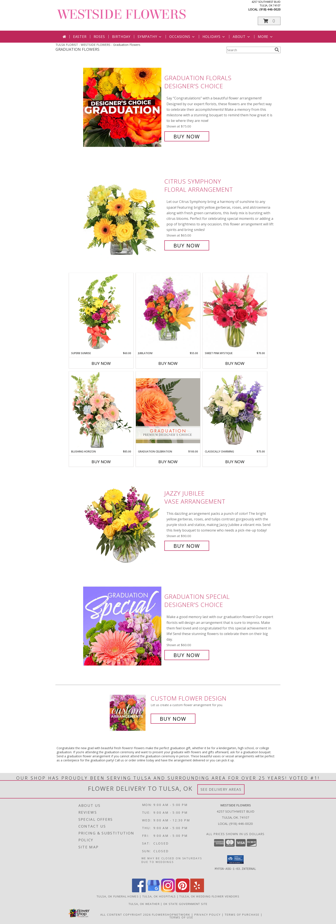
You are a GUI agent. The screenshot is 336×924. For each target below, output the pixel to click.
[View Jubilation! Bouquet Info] (168, 312)
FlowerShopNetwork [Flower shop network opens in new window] (171, 915)
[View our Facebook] (139, 891)
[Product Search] (250, 50)
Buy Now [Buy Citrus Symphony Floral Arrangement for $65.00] (187, 245)
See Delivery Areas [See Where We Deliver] (221, 789)
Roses (99, 36)
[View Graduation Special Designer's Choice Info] (122, 626)
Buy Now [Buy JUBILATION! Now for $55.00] (168, 363)
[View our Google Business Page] (153, 891)
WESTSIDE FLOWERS (122, 14)
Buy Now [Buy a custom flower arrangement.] (173, 718)
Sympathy (150, 36)
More (265, 36)
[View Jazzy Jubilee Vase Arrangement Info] (122, 520)
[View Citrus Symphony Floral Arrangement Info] (122, 213)
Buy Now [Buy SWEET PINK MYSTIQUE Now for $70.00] (234, 363)
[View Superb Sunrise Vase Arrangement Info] (101, 312)
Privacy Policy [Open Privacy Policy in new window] (207, 915)
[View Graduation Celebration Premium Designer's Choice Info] (168, 410)
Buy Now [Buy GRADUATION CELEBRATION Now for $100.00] (168, 461)
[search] (276, 49)
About (242, 36)
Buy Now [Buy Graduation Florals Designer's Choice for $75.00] (187, 136)
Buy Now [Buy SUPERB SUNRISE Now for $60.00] (101, 363)
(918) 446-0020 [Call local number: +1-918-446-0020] (269, 9)
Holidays (214, 36)
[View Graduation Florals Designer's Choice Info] (122, 107)
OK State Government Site (185, 904)
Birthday (121, 36)
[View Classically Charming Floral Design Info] (235, 410)
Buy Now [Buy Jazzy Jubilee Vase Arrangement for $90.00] (187, 545)
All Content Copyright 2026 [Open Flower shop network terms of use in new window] (125, 915)
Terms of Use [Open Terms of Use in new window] (181, 917)
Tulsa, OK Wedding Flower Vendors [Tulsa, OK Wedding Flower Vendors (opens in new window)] (209, 896)
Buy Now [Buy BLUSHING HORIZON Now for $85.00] (101, 461)
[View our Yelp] (197, 891)
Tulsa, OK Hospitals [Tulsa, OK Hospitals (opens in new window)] (159, 896)
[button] (269, 21)
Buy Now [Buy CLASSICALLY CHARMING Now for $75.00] (234, 461)
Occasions (182, 36)
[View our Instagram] (168, 891)
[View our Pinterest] (182, 891)
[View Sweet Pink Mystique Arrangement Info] (235, 312)
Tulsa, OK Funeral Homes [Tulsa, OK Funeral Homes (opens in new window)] (118, 896)
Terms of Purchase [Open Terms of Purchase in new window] (242, 915)
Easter (80, 36)
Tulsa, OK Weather (144, 904)
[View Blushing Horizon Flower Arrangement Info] (101, 410)
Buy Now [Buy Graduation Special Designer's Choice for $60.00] (187, 655)
